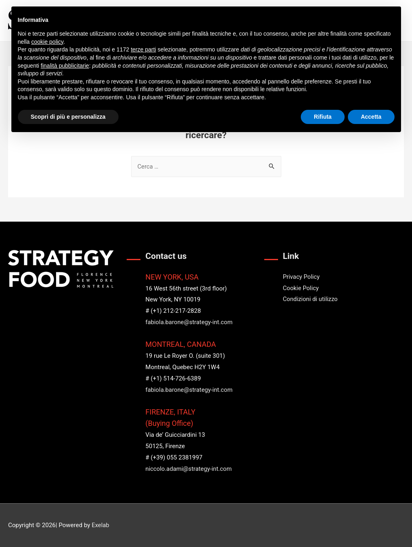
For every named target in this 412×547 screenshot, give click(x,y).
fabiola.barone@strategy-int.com (189, 322)
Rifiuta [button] (323, 116)
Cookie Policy (301, 288)
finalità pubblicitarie (65, 65)
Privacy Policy (301, 276)
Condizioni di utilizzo (311, 299)
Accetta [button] (371, 116)
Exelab (101, 525)
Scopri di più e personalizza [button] (68, 116)
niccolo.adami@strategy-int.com (189, 468)
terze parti (143, 49)
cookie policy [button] (47, 41)
